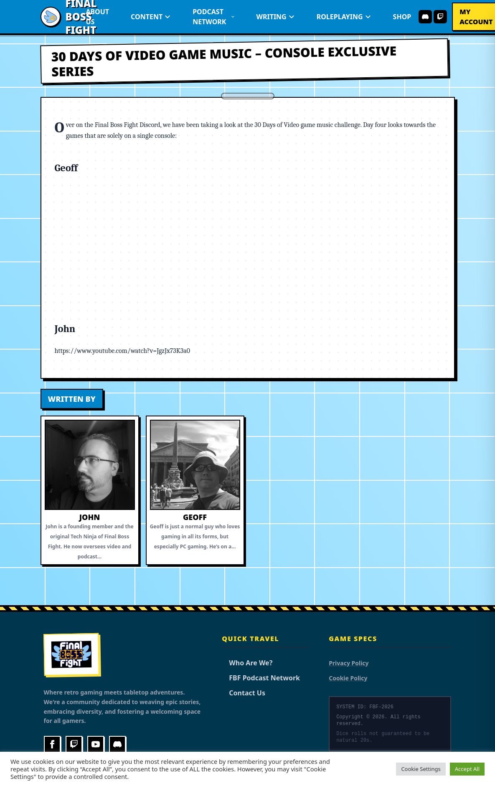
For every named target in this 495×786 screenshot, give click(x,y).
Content (151, 16)
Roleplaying (344, 16)
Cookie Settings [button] (420, 769)
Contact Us (243, 693)
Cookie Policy (348, 678)
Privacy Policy (348, 663)
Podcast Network (213, 16)
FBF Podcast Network (261, 678)
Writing (275, 16)
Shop (402, 16)
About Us (97, 16)
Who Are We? (247, 663)
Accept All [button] (467, 769)
